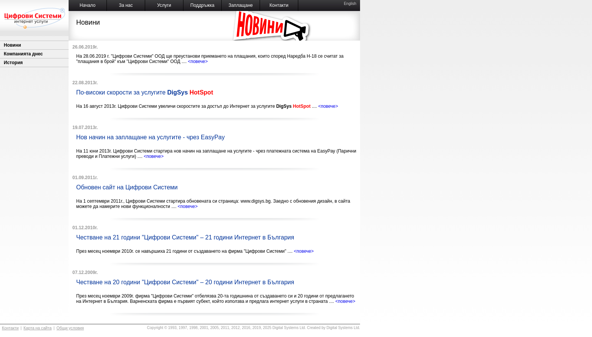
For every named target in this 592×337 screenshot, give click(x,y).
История (13, 62)
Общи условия (70, 328)
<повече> (198, 61)
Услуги (164, 5)
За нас (126, 5)
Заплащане (241, 5)
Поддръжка (202, 5)
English (350, 4)
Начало (88, 5)
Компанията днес (23, 54)
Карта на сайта (37, 328)
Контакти (278, 5)
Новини (12, 45)
